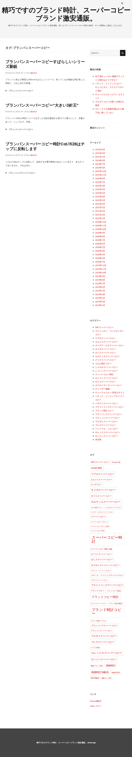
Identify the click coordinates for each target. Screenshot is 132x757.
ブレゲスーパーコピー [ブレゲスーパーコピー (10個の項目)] (102, 642)
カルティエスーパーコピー (107, 356)
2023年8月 (100, 178)
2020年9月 (100, 232)
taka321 (33, 72)
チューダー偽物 (102, 388)
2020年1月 (100, 261)
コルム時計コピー (103, 363)
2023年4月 (100, 185)
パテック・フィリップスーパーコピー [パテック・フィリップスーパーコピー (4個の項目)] (107, 575)
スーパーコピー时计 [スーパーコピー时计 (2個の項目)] (98, 531)
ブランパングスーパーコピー (22, 172)
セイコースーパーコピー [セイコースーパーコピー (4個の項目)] (101, 554)
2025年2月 (100, 153)
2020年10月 (100, 229)
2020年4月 (100, 250)
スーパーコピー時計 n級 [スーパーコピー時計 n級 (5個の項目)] (101, 549)
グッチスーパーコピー (105, 359)
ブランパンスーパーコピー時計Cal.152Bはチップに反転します (45, 146)
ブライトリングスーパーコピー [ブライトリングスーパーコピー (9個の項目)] (107, 585)
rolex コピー (95, 705)
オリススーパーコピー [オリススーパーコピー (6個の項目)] (101, 495)
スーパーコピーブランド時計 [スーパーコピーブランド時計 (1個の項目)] (100, 526)
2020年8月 (100, 236)
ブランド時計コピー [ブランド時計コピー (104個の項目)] (106, 611)
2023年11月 (100, 174)
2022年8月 (100, 196)
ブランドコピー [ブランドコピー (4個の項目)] (97, 590)
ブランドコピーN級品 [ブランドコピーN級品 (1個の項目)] (114, 591)
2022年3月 (100, 200)
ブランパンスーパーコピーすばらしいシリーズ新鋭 (45, 64)
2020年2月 (100, 258)
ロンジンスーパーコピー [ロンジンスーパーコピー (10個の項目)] (104, 659)
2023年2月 (100, 193)
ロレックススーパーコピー (107, 432)
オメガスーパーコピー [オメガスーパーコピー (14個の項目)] (103, 490)
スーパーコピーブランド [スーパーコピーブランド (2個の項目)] (99, 522)
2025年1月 (100, 156)
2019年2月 (100, 301)
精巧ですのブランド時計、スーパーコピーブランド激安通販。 (61, 742)
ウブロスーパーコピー (105, 338)
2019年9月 (100, 276)
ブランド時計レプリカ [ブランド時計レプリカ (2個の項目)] (98, 621)
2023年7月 (100, 182)
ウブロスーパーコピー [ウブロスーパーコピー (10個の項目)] (102, 474)
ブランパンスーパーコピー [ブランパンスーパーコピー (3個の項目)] (102, 630)
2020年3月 (100, 254)
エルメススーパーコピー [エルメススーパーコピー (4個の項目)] (101, 479)
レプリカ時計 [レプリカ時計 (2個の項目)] (95, 647)
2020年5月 (100, 247)
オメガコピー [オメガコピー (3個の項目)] (96, 484)
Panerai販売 (95, 701)
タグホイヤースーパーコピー (108, 385)
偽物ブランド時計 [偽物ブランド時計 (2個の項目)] (97, 666)
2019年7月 (100, 283)
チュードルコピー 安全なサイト (110, 392)
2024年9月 (100, 160)
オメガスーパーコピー (105, 349)
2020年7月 (100, 240)
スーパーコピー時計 (104, 374)
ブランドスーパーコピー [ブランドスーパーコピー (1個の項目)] (98, 604)
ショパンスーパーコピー (106, 370)
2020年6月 (100, 243)
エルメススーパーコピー (106, 341)
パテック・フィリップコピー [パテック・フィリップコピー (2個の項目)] (101, 570)
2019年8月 (100, 279)
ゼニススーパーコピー (105, 381)
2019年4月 (100, 294)
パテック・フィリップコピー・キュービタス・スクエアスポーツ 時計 (109, 87)
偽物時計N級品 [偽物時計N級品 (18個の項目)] (100, 672)
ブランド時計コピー (104, 410)
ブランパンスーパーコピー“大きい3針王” (42, 105)
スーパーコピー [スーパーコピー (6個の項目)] (98, 516)
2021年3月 (100, 211)
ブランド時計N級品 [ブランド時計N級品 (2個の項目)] (115, 603)
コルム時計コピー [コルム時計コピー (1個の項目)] (96, 508)
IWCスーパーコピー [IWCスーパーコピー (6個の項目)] (100, 462)
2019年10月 (100, 272)
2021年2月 (100, 214)
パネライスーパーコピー (106, 403)
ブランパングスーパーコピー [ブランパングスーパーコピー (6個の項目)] (104, 625)
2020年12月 (100, 221)
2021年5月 (100, 207)
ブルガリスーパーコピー (106, 421)
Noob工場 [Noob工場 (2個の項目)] (116, 462)
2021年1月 (100, 218)
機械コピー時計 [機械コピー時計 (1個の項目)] (107, 678)
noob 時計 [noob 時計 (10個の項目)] (96, 468)
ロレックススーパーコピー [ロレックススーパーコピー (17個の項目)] (106, 653)
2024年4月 (100, 167)
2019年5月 (100, 290)
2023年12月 (100, 171)
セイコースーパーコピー (106, 378)
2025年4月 (100, 149)
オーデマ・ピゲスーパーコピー (109, 345)
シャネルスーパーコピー (106, 367)
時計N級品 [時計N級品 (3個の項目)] (95, 678)
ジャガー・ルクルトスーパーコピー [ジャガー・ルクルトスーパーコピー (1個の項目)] (102, 512)
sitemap (91, 742)
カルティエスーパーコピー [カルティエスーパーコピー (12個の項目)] (106, 502)
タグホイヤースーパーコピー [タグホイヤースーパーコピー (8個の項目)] (105, 565)
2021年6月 (100, 203)
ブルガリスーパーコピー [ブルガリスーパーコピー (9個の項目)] (104, 636)
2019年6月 (100, 287)
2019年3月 (100, 298)
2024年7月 (100, 164)
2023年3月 (100, 189)
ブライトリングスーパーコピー (109, 407)
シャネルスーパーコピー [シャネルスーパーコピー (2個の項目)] (112, 507)
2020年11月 (100, 225)
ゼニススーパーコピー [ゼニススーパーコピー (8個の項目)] (102, 559)
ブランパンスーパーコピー (21, 90)
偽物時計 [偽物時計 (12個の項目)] (111, 665)
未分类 (98, 439)
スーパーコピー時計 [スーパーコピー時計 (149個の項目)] (107, 539)
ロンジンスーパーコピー (106, 435)
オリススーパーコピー (105, 352)
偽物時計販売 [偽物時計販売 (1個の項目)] (116, 673)
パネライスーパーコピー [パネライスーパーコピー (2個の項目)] (99, 580)
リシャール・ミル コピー (106, 428)
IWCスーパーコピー (104, 327)
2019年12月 (100, 265)
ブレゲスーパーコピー (105, 425)
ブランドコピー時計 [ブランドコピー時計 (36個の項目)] (105, 597)
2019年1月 (100, 305)
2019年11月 (100, 269)
